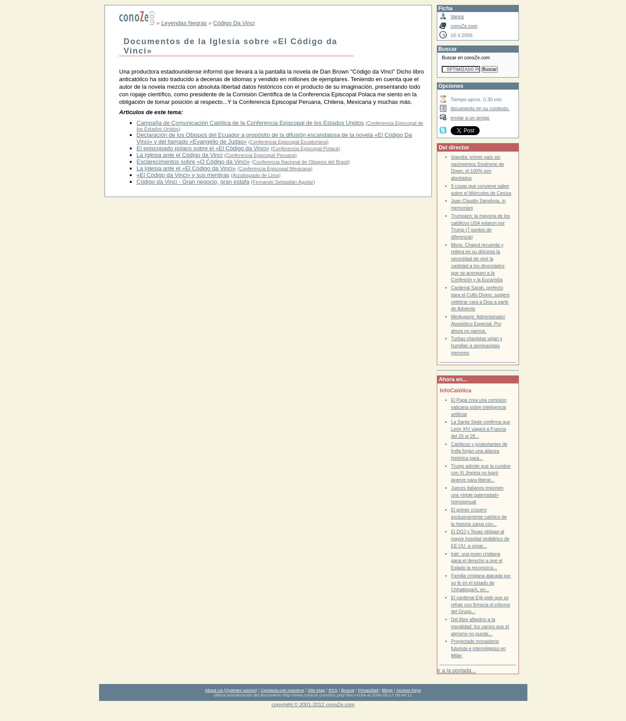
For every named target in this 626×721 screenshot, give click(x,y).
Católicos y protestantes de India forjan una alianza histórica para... (479, 451)
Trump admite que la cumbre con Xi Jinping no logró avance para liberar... (481, 473)
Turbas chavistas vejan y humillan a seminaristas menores (476, 345)
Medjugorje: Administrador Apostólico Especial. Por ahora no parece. (478, 323)
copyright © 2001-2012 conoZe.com (313, 704)
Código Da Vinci (234, 23)
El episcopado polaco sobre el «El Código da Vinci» (203, 148)
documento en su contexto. (480, 108)
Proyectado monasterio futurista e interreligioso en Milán (478, 648)
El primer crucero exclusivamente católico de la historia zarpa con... (479, 516)
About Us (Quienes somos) (231, 690)
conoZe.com (464, 26)
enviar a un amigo (470, 117)
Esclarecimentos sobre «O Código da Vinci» (193, 161)
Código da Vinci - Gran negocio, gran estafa (193, 181)
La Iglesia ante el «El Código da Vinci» (186, 168)
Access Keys (408, 690)
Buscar (347, 690)
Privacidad (368, 690)
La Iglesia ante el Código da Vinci (180, 155)
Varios (457, 16)
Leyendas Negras (184, 23)
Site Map (316, 690)
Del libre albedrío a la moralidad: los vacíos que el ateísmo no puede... (480, 626)
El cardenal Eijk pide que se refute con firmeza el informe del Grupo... (480, 604)
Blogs (387, 690)
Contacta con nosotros (282, 690)
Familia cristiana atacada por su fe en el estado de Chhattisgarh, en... (481, 582)
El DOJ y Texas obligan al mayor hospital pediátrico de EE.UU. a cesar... (480, 538)
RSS (332, 690)
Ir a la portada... (456, 670)
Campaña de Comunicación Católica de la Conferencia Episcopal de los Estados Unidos (250, 122)
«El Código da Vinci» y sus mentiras (183, 175)
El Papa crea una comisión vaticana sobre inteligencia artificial (479, 407)
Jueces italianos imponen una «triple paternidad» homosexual (477, 495)
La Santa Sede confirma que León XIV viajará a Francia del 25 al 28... (480, 429)
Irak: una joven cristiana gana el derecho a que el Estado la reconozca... (476, 561)
